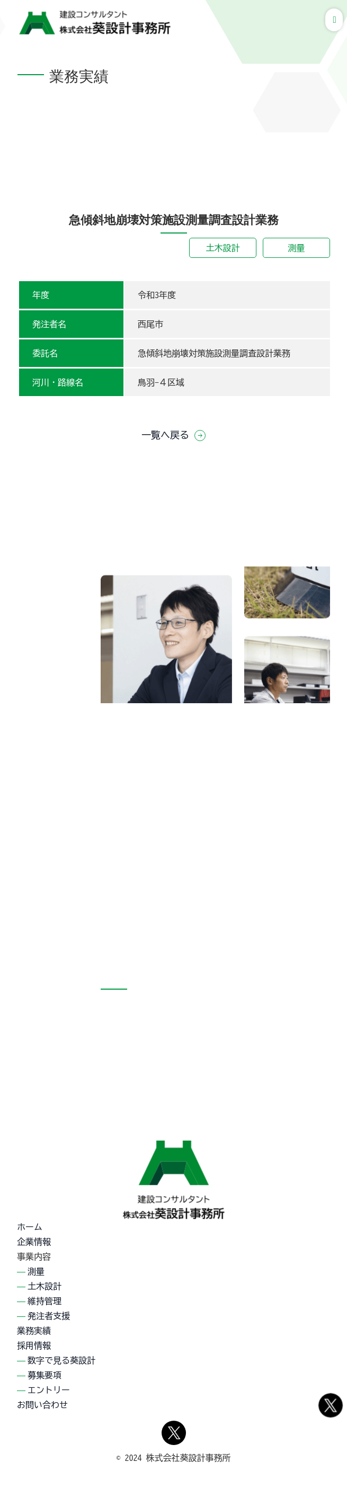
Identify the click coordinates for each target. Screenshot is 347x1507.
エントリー (49, 1390)
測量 (296, 248)
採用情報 (34, 1345)
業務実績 (34, 1330)
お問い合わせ (42, 1405)
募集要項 (44, 1375)
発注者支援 (49, 1316)
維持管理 (44, 1301)
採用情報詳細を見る (277, 865)
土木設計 (223, 248)
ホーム (29, 1227)
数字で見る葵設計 (61, 1360)
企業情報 (34, 1241)
